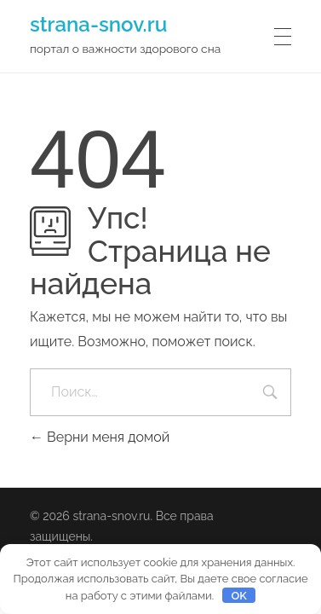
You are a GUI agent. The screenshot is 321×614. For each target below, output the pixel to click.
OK (238, 595)
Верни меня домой (99, 437)
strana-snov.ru (98, 24)
